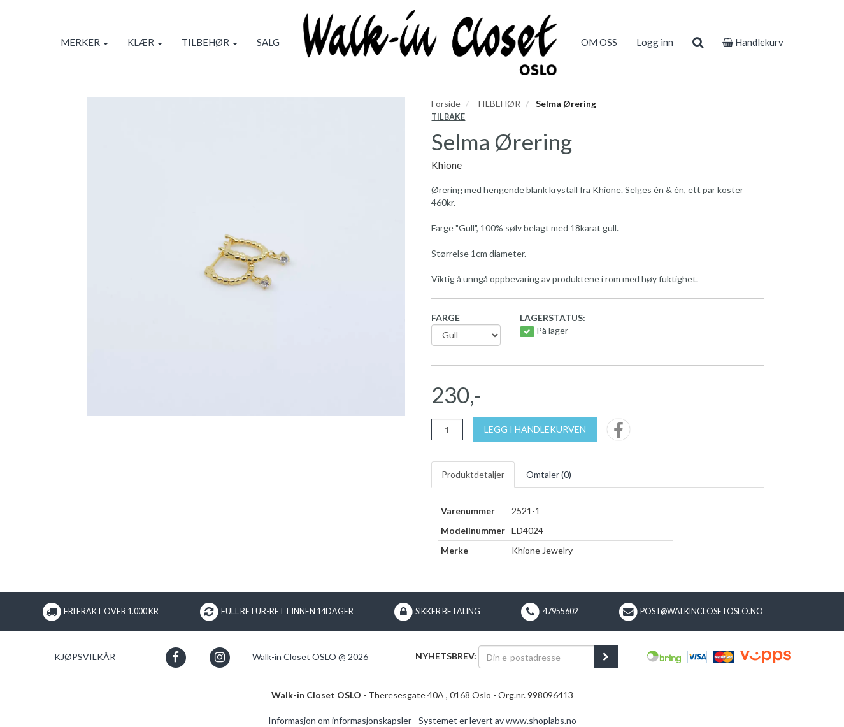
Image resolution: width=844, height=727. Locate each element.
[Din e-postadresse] (536, 656)
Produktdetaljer (472, 474)
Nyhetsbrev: (445, 656)
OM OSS (599, 42)
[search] (698, 42)
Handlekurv (752, 42)
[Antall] (447, 429)
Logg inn (654, 42)
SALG (268, 42)
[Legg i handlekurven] (535, 429)
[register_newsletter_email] (606, 656)
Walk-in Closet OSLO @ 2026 (310, 656)
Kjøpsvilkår (84, 656)
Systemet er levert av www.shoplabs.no (497, 720)
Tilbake (448, 117)
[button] (175, 657)
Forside (446, 103)
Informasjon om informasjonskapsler (339, 720)
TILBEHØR (210, 42)
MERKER (84, 42)
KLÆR (144, 42)
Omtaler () (548, 474)
